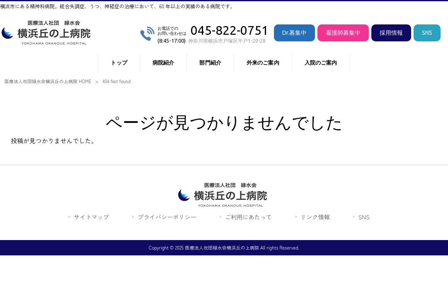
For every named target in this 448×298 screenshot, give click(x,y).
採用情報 (391, 32)
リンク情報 (315, 217)
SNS (427, 32)
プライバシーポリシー (167, 217)
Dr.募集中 (294, 32)
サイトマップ (91, 217)
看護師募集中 (343, 32)
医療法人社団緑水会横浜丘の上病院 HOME (48, 81)
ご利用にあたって (248, 217)
